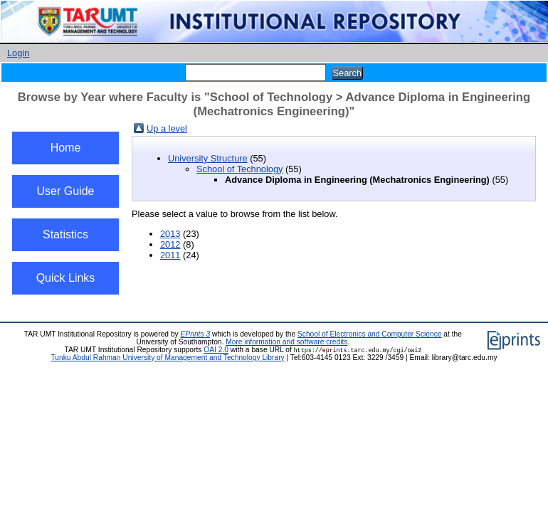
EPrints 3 (196, 334)
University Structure (208, 158)
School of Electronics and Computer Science (369, 334)
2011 (170, 255)
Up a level (167, 128)
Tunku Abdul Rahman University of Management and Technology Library (167, 357)
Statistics (65, 234)
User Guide (66, 191)
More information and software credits (286, 342)
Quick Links (65, 278)
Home (66, 148)
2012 (170, 244)
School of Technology (239, 169)
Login (18, 53)
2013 (170, 233)
